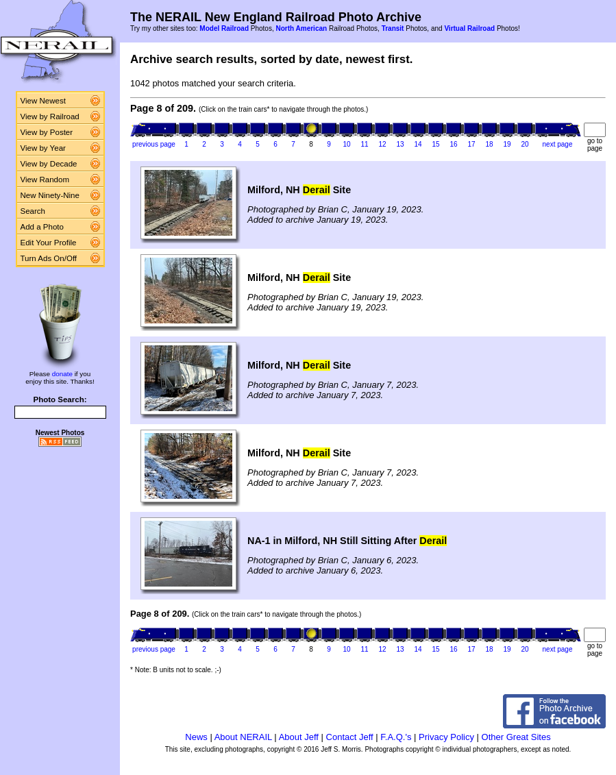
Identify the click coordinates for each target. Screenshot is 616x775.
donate (62, 374)
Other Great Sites (516, 737)
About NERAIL (243, 737)
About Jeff (299, 737)
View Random (45, 179)
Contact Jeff (349, 737)
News (196, 737)
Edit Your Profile (49, 242)
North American (301, 28)
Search (33, 211)
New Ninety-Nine (50, 195)
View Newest (43, 101)
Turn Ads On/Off (49, 258)
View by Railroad (50, 116)
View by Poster (47, 132)
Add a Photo (42, 227)
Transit (393, 28)
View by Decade (49, 164)
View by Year (43, 148)
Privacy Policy (446, 737)
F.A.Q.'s (395, 737)
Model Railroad (224, 28)
